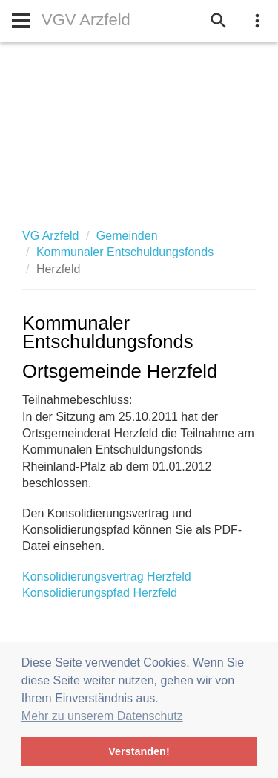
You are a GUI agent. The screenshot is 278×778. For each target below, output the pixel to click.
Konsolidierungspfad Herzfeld (99, 592)
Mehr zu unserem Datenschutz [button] (102, 716)
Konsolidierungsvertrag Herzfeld (106, 576)
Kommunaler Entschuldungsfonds (125, 252)
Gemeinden (127, 235)
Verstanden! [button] (138, 751)
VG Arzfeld (50, 235)
